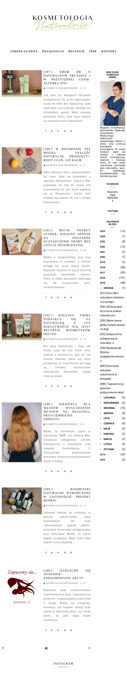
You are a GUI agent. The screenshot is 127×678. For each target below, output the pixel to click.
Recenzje (77, 51)
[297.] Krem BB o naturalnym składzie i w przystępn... (112, 297)
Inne (93, 51)
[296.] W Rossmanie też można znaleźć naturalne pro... (111, 311)
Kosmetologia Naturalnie (113, 196)
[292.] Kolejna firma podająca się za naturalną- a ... (111, 338)
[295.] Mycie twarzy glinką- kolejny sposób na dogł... (112, 325)
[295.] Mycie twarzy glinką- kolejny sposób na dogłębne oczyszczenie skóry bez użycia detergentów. (67, 238)
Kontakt (109, 51)
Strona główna (24, 51)
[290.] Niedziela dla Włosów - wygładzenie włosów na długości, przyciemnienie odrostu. (67, 412)
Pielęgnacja (53, 51)
